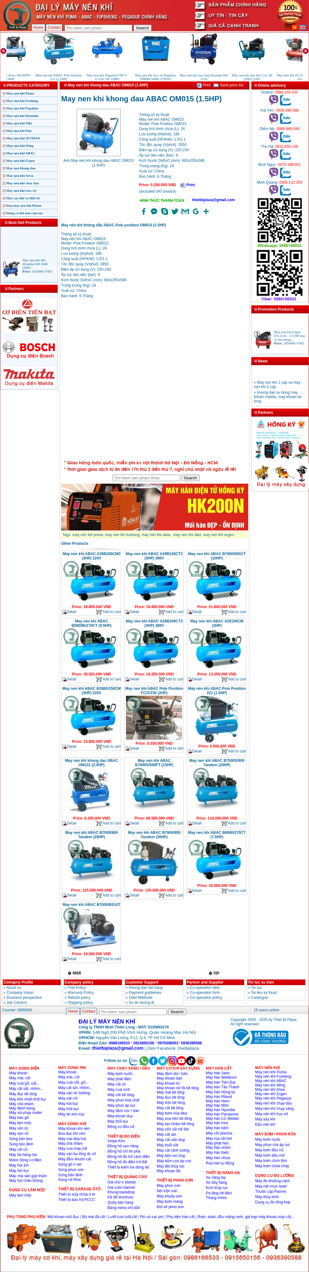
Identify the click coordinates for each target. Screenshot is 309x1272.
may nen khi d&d (187, 535)
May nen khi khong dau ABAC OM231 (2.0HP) (91, 762)
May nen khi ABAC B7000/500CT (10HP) (216, 556)
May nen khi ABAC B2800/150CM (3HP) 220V (91, 690)
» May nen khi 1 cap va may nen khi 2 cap (277, 388)
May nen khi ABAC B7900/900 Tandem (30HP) (154, 834)
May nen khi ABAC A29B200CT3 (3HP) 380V (154, 623)
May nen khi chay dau (22, 183)
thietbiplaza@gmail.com (213, 200)
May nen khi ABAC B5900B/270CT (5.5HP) (91, 623)
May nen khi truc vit (21, 190)
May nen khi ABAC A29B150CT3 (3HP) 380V (154, 556)
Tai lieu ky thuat (264, 992)
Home (38, 27)
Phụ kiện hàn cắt (181, 1217)
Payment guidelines (145, 992)
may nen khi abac (156, 535)
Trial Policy (77, 987)
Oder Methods (140, 997)
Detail (69, 612)
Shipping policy (80, 1002)
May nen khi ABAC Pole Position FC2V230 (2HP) (154, 690)
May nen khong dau (21, 168)
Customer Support (142, 982)
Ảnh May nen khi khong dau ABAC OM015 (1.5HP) (98, 162)
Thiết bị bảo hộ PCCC (76, 1199)
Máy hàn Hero (217, 1101)
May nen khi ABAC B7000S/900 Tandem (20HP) (216, 762)
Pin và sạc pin (151, 1217)
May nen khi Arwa (20, 175)
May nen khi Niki (19, 123)
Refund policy (79, 997)
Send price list (228, 85)
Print (203, 85)
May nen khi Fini (18, 131)
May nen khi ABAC (20, 153)
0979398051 (168, 1043)
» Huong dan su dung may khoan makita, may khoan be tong (278, 400)
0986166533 (119, 1043)
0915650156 (143, 1043)
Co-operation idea (205, 987)
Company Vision (20, 992)
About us (13, 987)
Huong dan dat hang (146, 987)
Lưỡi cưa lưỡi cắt (122, 1217)
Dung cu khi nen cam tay (24, 213)
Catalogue (259, 997)
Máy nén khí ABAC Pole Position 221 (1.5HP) (217, 690)
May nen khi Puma (20, 93)
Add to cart (108, 612)
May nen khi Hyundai (22, 116)
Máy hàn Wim (217, 1105)
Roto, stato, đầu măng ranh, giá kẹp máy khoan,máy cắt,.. (246, 1217)
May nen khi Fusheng (22, 101)
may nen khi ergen (218, 535)
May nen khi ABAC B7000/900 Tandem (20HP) (91, 834)
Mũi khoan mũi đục (63, 1217)
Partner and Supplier (205, 982)
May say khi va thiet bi (23, 198)
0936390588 (191, 1043)
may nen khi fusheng (122, 535)
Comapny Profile (18, 982)
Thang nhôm (216, 1198)
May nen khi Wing (19, 146)
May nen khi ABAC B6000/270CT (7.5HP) (216, 834)
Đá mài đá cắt (93, 1217)
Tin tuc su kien (261, 982)
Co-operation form (205, 992)
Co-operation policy (206, 997)
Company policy (79, 982)
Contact (54, 27)
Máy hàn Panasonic (222, 1114)
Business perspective (24, 997)
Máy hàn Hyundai (220, 1110)
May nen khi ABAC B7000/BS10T (92, 904)
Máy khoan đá (168, 1171)
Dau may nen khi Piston (23, 205)
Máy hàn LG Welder (222, 1118)
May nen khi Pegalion (22, 108)
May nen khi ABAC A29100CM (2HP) (217, 623)
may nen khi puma (87, 535)
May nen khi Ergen (20, 160)
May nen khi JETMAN (23, 138)
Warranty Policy (81, 992)
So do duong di (141, 1002)
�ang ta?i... (154, 380)
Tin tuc (256, 987)
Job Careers (17, 1002)
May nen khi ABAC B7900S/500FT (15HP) (154, 762)
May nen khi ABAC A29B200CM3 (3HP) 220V (91, 556)
